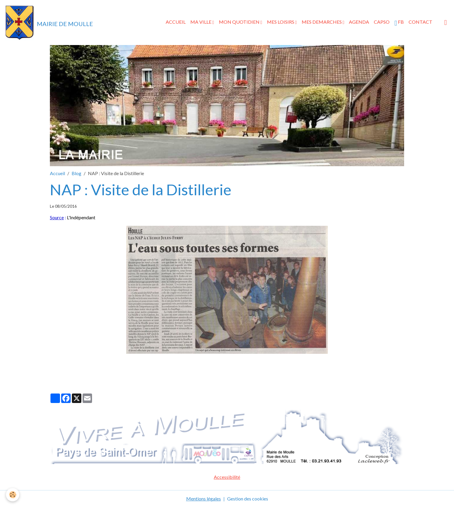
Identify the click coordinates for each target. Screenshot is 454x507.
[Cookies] (12, 494)
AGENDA (359, 22)
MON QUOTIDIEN (239, 22)
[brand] (49, 22)
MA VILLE (201, 22)
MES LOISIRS (281, 22)
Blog (76, 173)
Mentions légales (203, 498)
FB (399, 23)
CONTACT (420, 22)
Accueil (57, 173)
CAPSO (382, 22)
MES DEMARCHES (322, 22)
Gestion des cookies (247, 498)
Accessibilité (227, 477)
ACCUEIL (176, 22)
